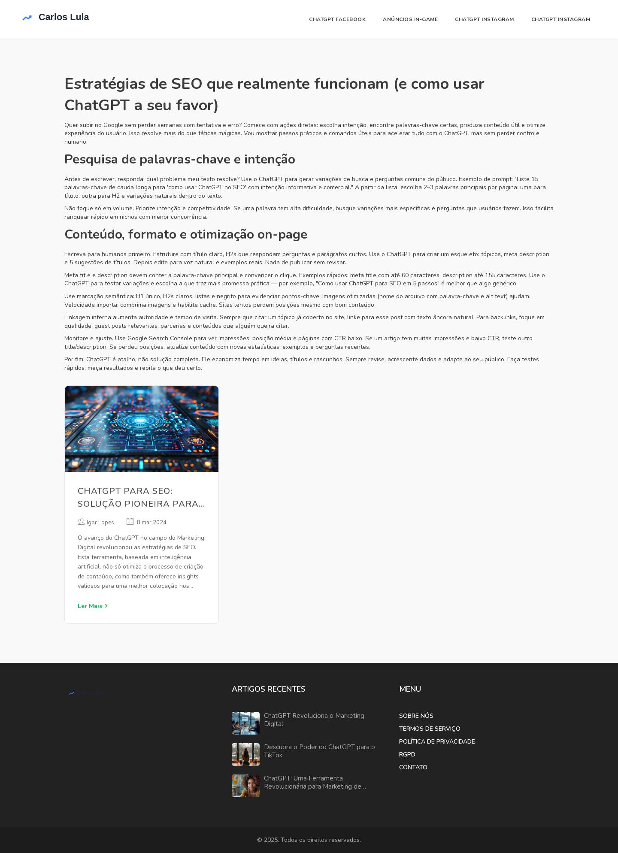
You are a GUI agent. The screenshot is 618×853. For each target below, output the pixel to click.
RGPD (407, 754)
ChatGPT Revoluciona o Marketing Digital (314, 720)
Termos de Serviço (429, 729)
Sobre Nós (416, 716)
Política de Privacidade (437, 742)
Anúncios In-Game (410, 19)
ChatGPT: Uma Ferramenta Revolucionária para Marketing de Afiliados (312, 782)
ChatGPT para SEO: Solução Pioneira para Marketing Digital (138, 498)
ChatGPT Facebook (337, 19)
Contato (413, 767)
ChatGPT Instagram (484, 19)
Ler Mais (90, 606)
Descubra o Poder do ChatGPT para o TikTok (319, 751)
